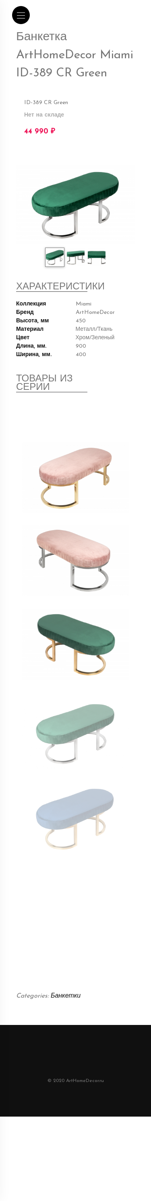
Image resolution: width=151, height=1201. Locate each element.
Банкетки (66, 1030)
